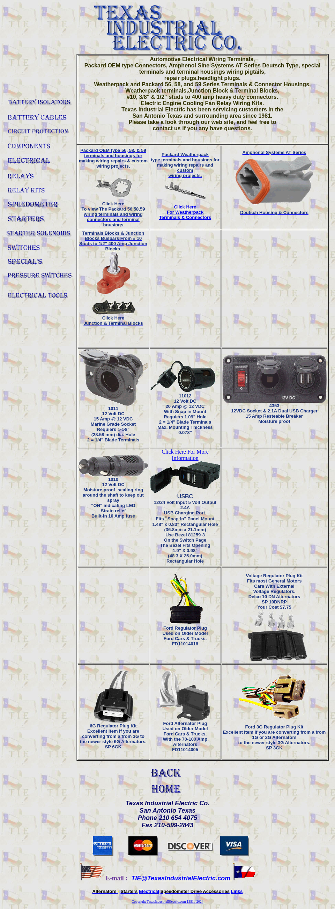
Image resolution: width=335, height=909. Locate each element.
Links (237, 891)
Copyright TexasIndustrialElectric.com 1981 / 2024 (167, 901)
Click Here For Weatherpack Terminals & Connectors (185, 212)
